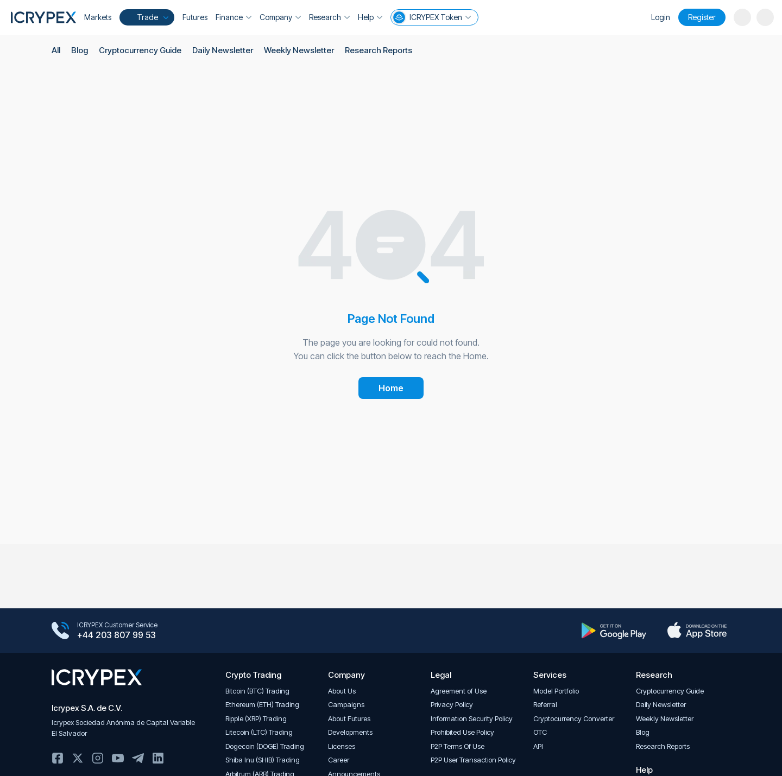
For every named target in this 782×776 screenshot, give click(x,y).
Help (370, 17)
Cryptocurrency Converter (573, 719)
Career (338, 760)
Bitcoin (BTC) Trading (257, 691)
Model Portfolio (556, 691)
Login (660, 17)
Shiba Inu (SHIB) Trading (262, 760)
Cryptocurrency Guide (140, 50)
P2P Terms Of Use (457, 746)
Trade (146, 17)
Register (702, 17)
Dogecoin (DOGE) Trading (264, 746)
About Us (342, 691)
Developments (350, 732)
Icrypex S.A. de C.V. (87, 708)
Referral (545, 705)
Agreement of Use (459, 691)
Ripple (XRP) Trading (256, 719)
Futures (194, 17)
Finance (233, 17)
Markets (97, 17)
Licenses (341, 746)
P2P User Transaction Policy (473, 760)
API (538, 746)
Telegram (138, 758)
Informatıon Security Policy (472, 719)
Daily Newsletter (222, 50)
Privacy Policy (452, 705)
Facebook (58, 758)
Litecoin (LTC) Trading (259, 732)
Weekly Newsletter (298, 50)
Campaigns (346, 705)
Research (329, 17)
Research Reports (377, 50)
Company (280, 17)
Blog (79, 50)
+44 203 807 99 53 (116, 635)
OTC (540, 732)
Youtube (118, 758)
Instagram (98, 758)
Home (391, 388)
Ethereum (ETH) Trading (262, 705)
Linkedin (158, 758)
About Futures (349, 719)
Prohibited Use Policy (462, 732)
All (56, 50)
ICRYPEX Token (431, 17)
